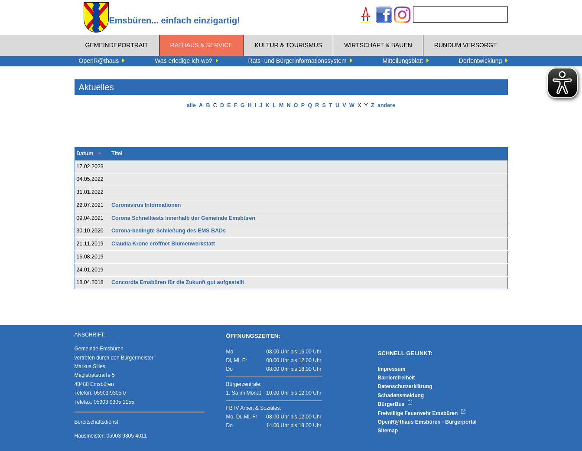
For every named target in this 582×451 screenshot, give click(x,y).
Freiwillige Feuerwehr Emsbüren (422, 413)
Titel (116, 153)
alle (191, 105)
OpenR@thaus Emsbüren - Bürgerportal (427, 422)
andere (386, 105)
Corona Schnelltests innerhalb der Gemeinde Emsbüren (183, 218)
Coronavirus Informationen (146, 205)
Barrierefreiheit (396, 378)
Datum (84, 153)
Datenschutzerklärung (405, 386)
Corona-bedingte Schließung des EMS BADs (168, 231)
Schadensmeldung (401, 395)
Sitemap (388, 431)
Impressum (392, 369)
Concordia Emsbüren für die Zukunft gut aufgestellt (177, 282)
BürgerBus (395, 404)
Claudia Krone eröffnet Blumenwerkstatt (163, 244)
